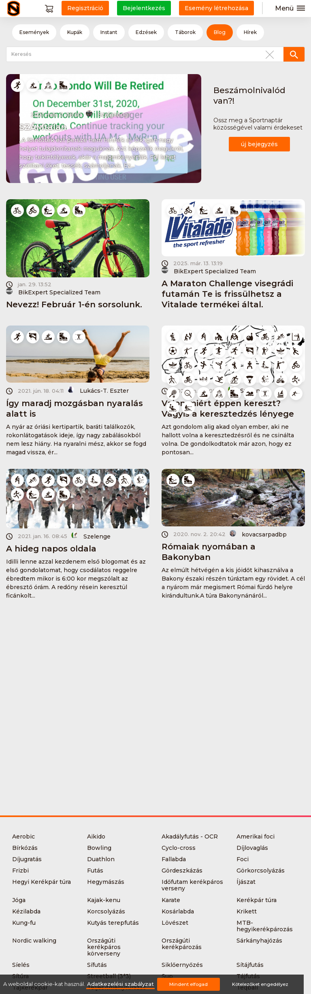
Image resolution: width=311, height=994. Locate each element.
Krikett (246, 911)
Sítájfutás (250, 965)
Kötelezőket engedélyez (260, 984)
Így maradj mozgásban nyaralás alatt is (74, 408)
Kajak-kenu (103, 900)
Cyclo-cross (179, 848)
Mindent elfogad (188, 984)
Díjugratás (27, 859)
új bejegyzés (259, 144)
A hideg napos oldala (51, 548)
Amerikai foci (255, 836)
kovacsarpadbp (258, 534)
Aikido (96, 836)
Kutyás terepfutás (113, 923)
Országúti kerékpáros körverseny (104, 947)
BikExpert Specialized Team (53, 292)
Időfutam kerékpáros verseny (192, 885)
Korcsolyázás (106, 911)
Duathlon (101, 859)
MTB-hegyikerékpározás (264, 926)
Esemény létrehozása (216, 8)
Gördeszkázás (182, 870)
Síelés (21, 965)
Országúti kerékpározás (182, 943)
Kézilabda (26, 911)
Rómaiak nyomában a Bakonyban (209, 552)
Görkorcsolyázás (260, 870)
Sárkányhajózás (259, 940)
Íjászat (246, 882)
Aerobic (23, 836)
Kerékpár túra (256, 900)
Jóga (19, 900)
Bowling (99, 848)
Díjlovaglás (252, 848)
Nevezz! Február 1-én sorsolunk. (74, 304)
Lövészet (175, 923)
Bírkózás (25, 848)
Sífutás (97, 965)
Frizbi (20, 870)
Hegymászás (105, 882)
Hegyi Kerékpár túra (41, 882)
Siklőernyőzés (182, 965)
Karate (171, 900)
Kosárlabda (178, 911)
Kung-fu (24, 923)
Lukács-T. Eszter (98, 390)
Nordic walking (34, 940)
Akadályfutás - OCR (190, 836)
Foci (242, 859)
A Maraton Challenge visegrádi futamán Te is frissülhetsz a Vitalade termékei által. (227, 294)
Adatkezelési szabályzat (120, 984)
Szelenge (91, 536)
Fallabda (174, 859)
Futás (95, 870)
